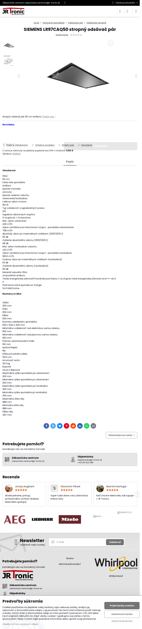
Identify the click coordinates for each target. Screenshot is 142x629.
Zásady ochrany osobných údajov (20, 624)
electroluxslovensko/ (70, 564)
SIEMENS (16, 153)
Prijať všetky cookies (122, 605)
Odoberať (115, 542)
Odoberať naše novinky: (32, 544)
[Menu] (136, 11)
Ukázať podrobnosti (122, 621)
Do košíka (101, 137)
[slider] (76, 35)
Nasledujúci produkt (122, 435)
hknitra (70, 558)
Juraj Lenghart (24, 486)
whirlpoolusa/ (116, 575)
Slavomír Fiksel (70, 486)
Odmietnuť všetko (122, 614)
